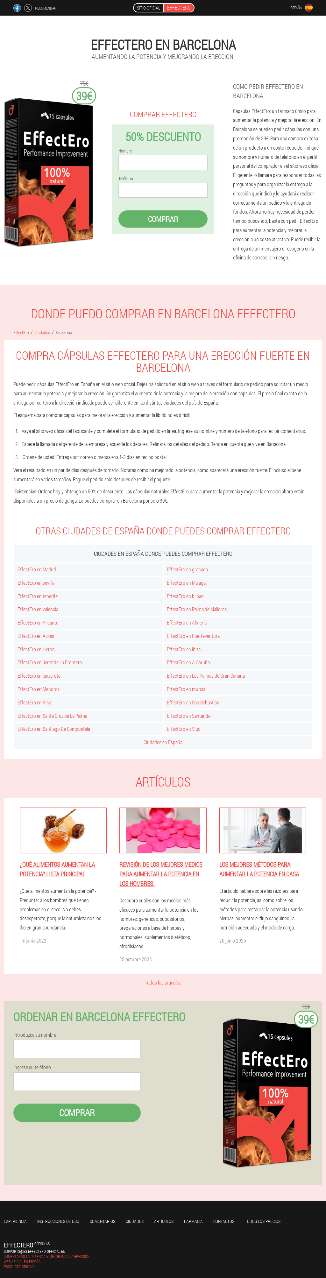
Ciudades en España (163, 742)
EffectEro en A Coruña (188, 662)
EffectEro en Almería (187, 622)
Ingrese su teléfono (32, 1067)
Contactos (223, 1221)
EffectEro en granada (187, 569)
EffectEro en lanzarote (39, 675)
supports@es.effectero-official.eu (34, 1251)
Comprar (163, 219)
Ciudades (135, 1221)
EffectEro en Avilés (36, 635)
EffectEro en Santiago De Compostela (54, 728)
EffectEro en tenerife (38, 596)
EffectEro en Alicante (38, 622)
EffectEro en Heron (36, 649)
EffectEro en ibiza (184, 649)
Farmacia (193, 1221)
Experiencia (15, 1221)
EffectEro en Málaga (186, 582)
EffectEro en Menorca (39, 689)
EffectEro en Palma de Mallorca (197, 609)
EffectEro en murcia (186, 689)
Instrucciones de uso (58, 1221)
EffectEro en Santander (189, 715)
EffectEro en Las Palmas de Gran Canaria (206, 675)
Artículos (164, 1221)
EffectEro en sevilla (36, 582)
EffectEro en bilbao (185, 596)
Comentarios (102, 1221)
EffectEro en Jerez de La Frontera (50, 662)
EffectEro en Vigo (184, 728)
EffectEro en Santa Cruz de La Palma (52, 715)
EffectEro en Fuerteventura (193, 635)
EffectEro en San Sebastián (193, 702)
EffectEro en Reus (35, 702)
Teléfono (125, 178)
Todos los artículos (163, 982)
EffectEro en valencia (38, 609)
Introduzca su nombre (34, 1034)
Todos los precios (262, 1221)
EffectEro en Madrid (37, 569)
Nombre (125, 151)
